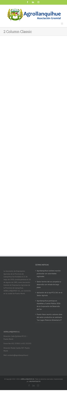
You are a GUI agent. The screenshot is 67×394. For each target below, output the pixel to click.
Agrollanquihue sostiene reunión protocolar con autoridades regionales (49, 273)
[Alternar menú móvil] (62, 23)
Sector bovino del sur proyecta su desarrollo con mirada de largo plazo (49, 284)
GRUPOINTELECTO (34, 381)
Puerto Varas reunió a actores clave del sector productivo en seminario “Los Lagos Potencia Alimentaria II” (49, 317)
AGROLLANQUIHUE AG (27, 379)
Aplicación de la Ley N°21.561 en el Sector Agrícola (49, 293)
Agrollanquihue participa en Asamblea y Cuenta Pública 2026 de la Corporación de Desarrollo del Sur (48, 305)
